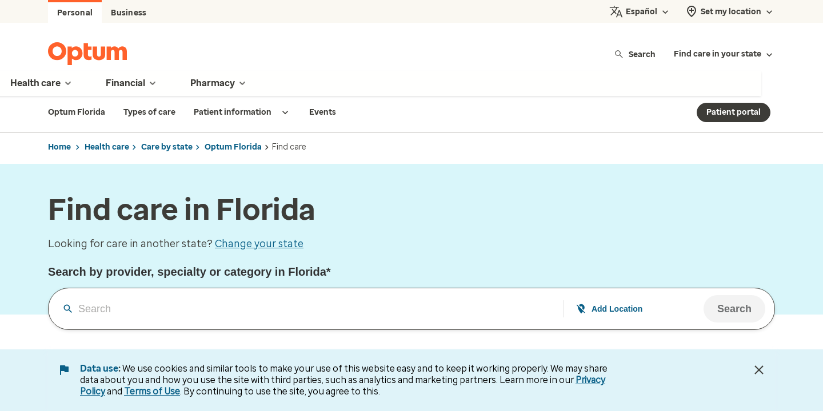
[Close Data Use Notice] (759, 370)
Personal (75, 13)
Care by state (167, 147)
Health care (107, 147)
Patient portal (733, 112)
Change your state (259, 243)
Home (59, 147)
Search (635, 54)
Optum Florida (233, 147)
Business (128, 13)
